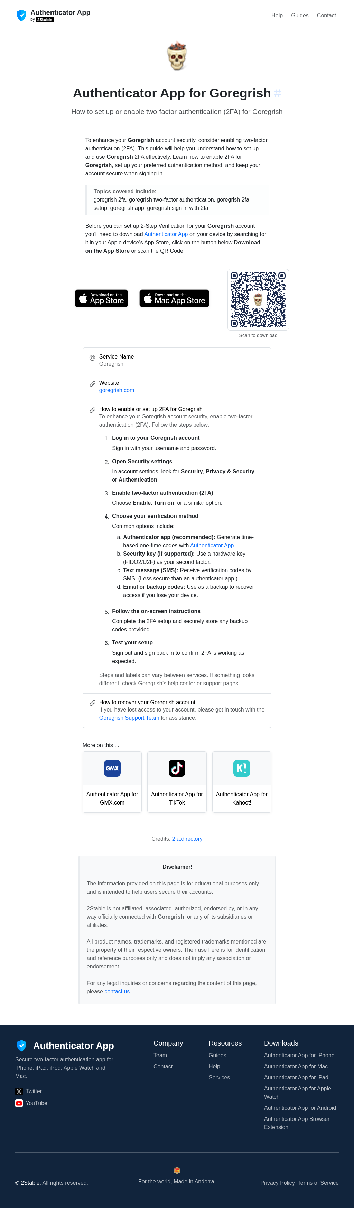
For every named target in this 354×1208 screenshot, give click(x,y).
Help (277, 15)
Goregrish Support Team (129, 718)
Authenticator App (166, 234)
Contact (326, 15)
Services (219, 1077)
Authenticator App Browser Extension (296, 1123)
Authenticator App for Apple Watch (297, 1093)
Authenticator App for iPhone (299, 1055)
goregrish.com (116, 390)
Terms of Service (318, 1183)
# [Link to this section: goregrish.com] (277, 93)
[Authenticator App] (64, 1046)
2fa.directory (187, 839)
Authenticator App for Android (300, 1108)
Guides (300, 15)
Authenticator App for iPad (296, 1077)
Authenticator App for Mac (296, 1066)
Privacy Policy (277, 1183)
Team (160, 1055)
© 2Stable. (28, 1183)
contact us (117, 991)
